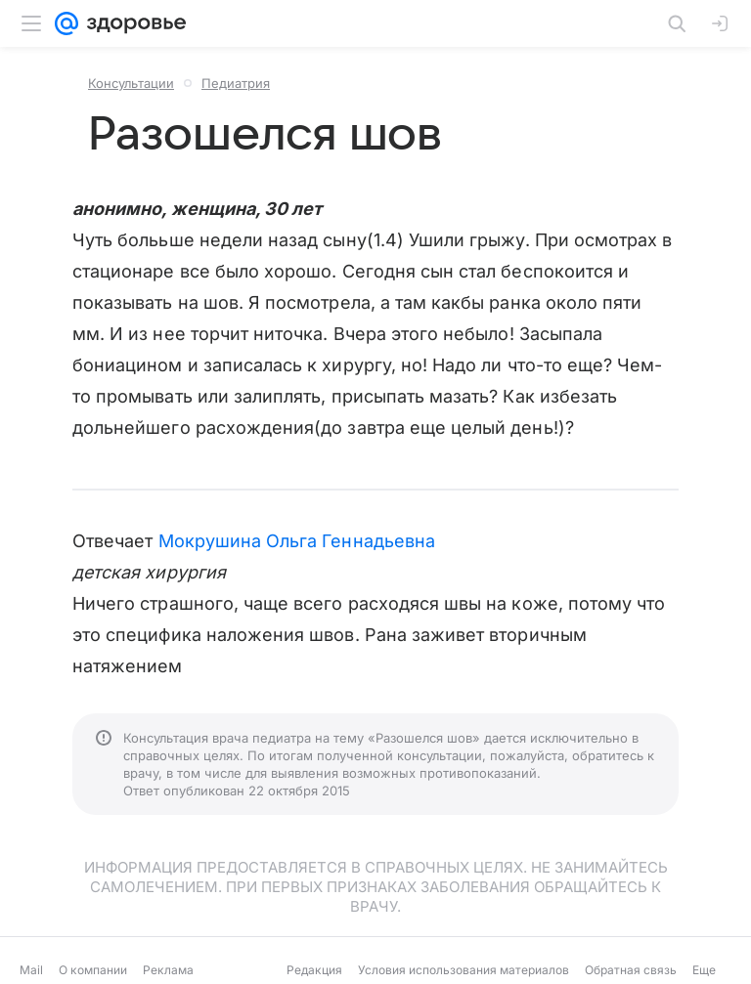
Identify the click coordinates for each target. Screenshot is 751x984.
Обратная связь (631, 970)
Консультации (131, 83)
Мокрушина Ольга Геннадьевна (296, 541)
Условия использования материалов (463, 970)
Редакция (314, 970)
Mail (31, 970)
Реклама (168, 970)
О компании (93, 970)
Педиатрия (235, 83)
